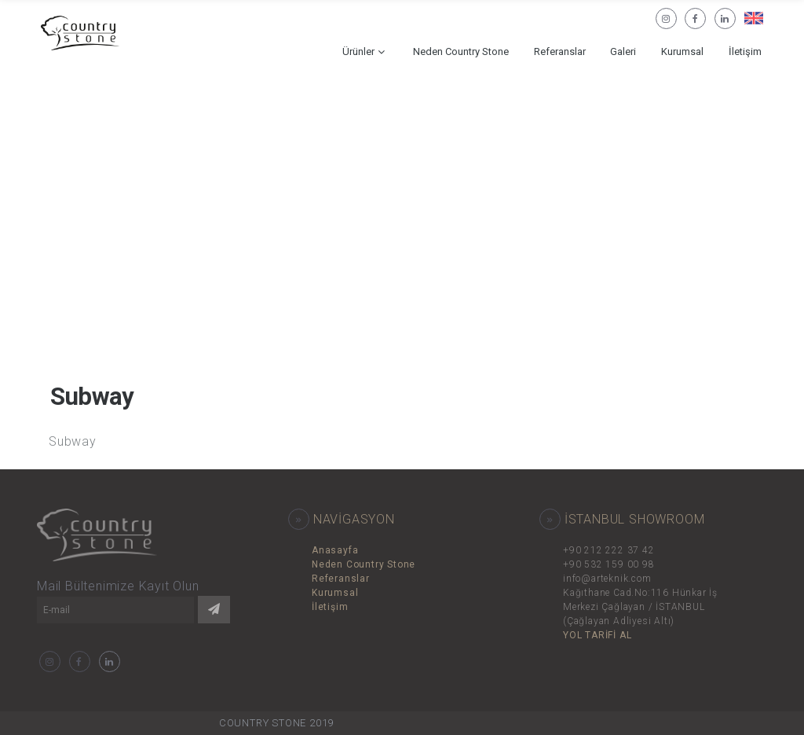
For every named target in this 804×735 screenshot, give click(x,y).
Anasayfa (335, 550)
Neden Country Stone (461, 51)
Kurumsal (682, 51)
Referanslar (560, 51)
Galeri (623, 51)
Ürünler (358, 51)
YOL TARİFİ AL (597, 635)
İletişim (745, 51)
